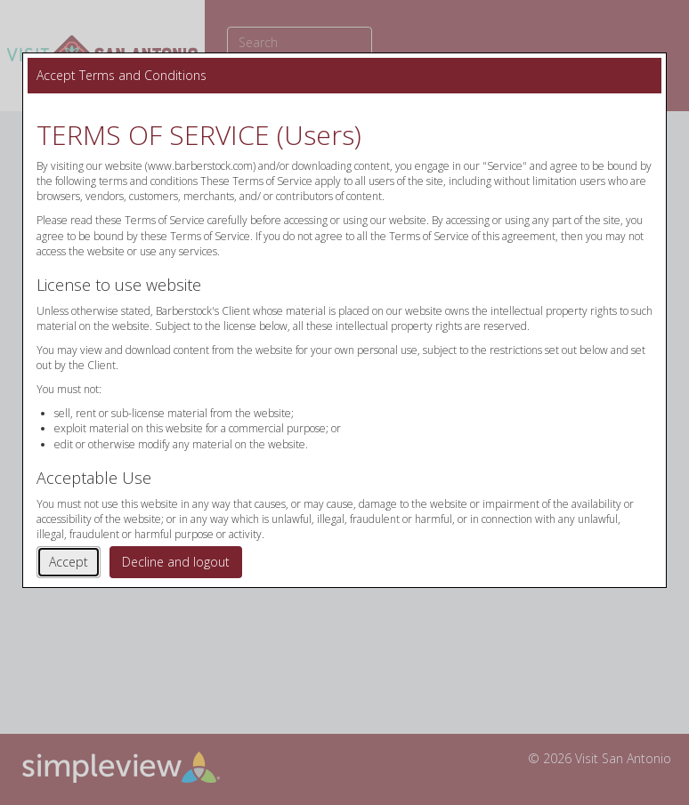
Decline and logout (176, 561)
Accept (68, 561)
